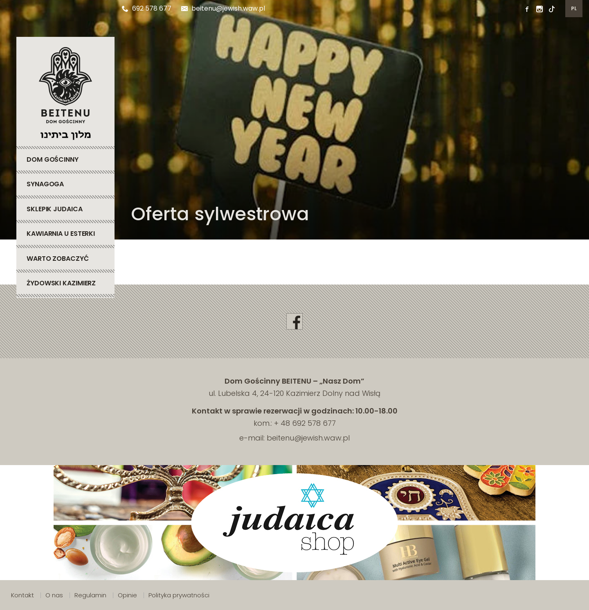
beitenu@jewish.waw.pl (223, 8)
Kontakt (22, 595)
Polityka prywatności (178, 595)
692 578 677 (146, 8)
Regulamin (90, 595)
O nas (54, 595)
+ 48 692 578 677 (305, 423)
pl (574, 8)
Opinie (127, 595)
